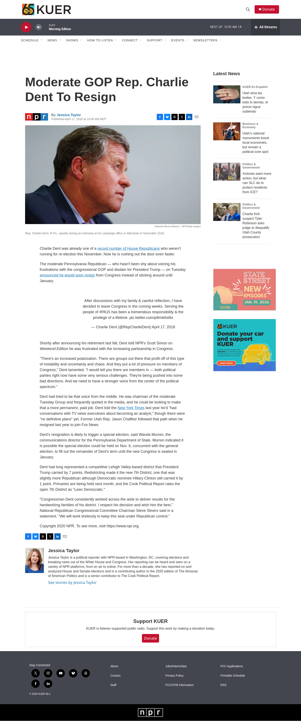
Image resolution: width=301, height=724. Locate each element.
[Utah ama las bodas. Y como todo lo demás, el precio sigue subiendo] (226, 98)
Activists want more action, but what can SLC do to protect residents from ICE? (256, 186)
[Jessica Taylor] (34, 563)
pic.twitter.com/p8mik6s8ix (151, 321)
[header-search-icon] (249, 11)
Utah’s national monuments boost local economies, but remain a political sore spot (255, 146)
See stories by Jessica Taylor (72, 585)
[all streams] (265, 30)
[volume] (38, 30)
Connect (130, 43)
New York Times (130, 411)
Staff (113, 688)
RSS (224, 688)
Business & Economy (250, 128)
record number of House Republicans (128, 252)
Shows (72, 43)
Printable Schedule (233, 678)
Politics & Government (251, 169)
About (114, 669)
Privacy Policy (174, 678)
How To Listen (100, 43)
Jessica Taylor (69, 118)
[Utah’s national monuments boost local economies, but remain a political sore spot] (226, 134)
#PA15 (104, 315)
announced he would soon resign (67, 278)
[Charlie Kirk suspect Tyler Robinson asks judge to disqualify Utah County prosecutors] (226, 215)
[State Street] (244, 293)
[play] (26, 30)
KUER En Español (255, 90)
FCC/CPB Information (179, 688)
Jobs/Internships (176, 669)
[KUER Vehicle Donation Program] (244, 348)
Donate (269, 11)
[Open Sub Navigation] (41, 43)
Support (154, 43)
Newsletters (205, 43)
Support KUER (150, 624)
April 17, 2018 (163, 330)
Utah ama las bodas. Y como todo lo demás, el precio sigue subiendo (255, 105)
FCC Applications (232, 669)
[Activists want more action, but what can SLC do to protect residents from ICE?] (226, 175)
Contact (115, 678)
